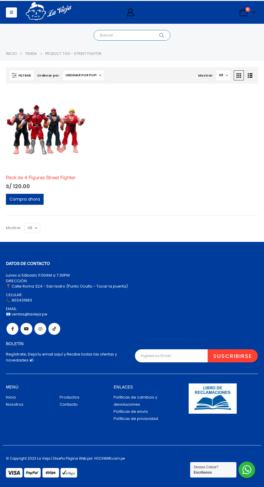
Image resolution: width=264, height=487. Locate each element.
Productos (69, 397)
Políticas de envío (131, 411)
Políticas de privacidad (136, 418)
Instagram (40, 329)
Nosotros (14, 404)
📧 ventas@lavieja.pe (26, 314)
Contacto (69, 404)
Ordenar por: (48, 75)
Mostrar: (205, 75)
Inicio (11, 397)
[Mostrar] (223, 75)
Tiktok (54, 329)
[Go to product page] (46, 130)
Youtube (26, 329)
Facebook (12, 329)
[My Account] (130, 12)
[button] (11, 12)
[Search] (161, 35)
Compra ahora (24, 199)
